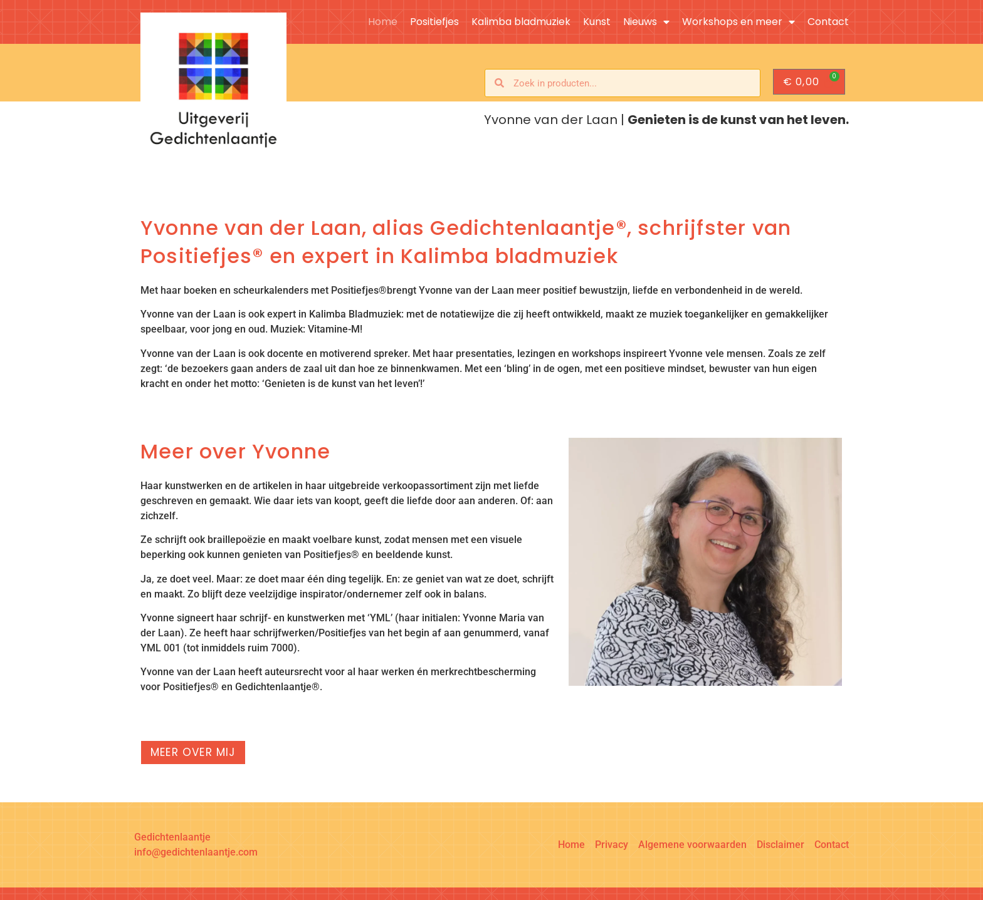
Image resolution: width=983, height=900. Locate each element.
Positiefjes (434, 22)
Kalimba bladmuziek (520, 22)
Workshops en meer (738, 22)
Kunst (597, 22)
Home (382, 22)
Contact (828, 22)
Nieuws (646, 22)
